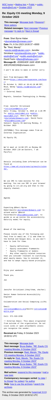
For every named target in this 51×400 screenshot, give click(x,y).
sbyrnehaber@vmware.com (18, 41)
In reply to (19, 31)
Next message (31, 28)
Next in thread (32, 31)
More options (10, 25)
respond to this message (29, 372)
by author (30, 381)
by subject (19, 381)
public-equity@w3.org (31, 56)
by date (41, 378)
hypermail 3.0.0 (39, 392)
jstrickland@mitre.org (25, 53)
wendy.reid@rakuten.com (17, 50)
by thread (8, 381)
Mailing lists (20, 4)
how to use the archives (21, 384)
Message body (27, 22)
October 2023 (25, 7)
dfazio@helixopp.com (27, 59)
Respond (39, 22)
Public (32, 4)
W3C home (7, 4)
